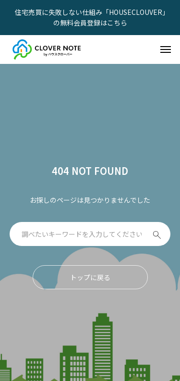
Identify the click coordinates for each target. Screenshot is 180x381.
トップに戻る (90, 277)
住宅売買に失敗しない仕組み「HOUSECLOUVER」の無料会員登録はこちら (90, 17)
